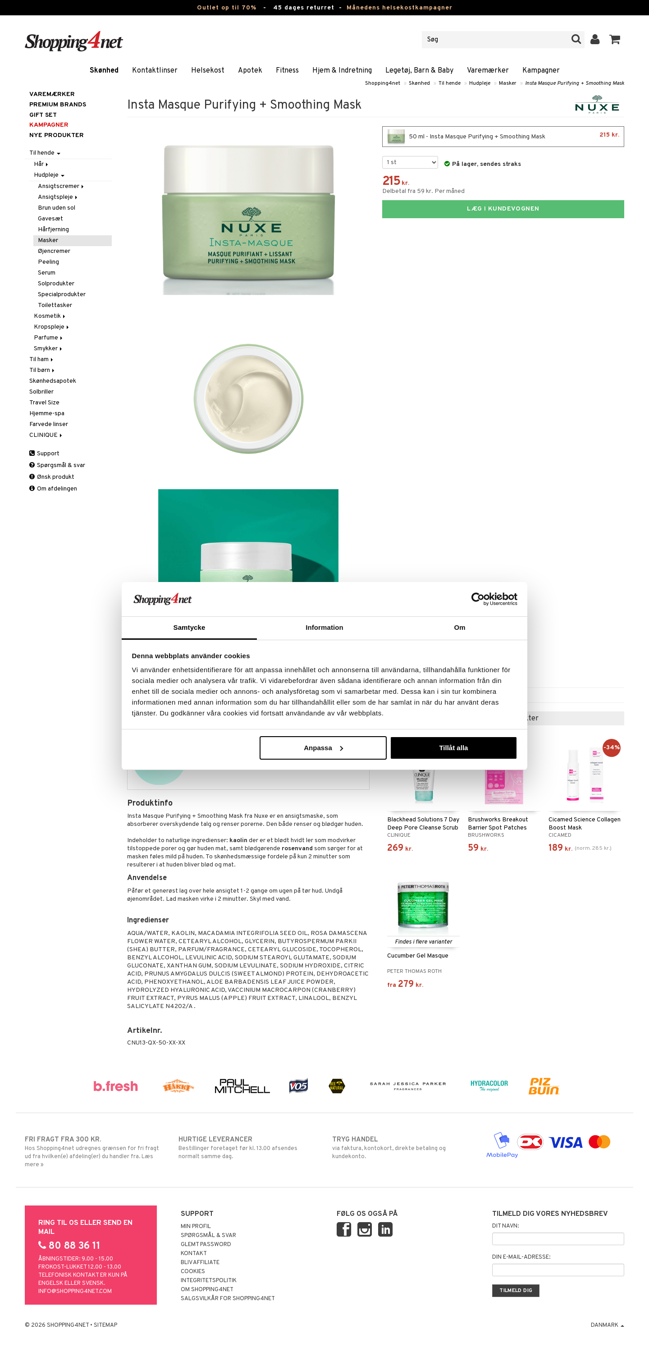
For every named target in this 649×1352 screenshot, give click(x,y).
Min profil (196, 1226)
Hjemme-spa (46, 413)
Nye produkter (56, 135)
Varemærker (488, 70)
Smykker (49, 349)
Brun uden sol (56, 208)
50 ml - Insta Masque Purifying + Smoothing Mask (503, 137)
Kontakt (194, 1253)
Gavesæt (50, 219)
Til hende (450, 83)
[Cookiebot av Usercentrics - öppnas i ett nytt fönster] (478, 599)
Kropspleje (52, 327)
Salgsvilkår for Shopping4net (228, 1298)
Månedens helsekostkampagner (399, 8)
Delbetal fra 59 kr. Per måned (423, 191)
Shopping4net (382, 83)
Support (44, 454)
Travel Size (44, 403)
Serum (46, 273)
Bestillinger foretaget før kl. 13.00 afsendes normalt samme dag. (247, 1147)
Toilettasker (55, 305)
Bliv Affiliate (200, 1262)
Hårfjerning (53, 230)
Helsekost (207, 70)
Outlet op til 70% (226, 8)
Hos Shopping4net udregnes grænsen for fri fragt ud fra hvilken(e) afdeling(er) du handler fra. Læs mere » (94, 1152)
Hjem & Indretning (342, 70)
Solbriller (41, 392)
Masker (507, 83)
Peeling (48, 262)
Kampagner (541, 70)
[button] (615, 39)
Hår (42, 164)
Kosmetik (50, 316)
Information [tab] (324, 627)
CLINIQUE (46, 435)
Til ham (42, 359)
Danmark (607, 1325)
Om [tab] (459, 627)
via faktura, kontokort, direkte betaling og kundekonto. (401, 1147)
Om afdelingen (53, 489)
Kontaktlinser (155, 70)
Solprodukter (56, 284)
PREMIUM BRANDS (57, 105)
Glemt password (206, 1244)
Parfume (49, 338)
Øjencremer (54, 251)
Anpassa (323, 748)
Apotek (250, 70)
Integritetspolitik (209, 1280)
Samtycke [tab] (190, 627)
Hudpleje (479, 83)
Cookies (193, 1271)
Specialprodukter (62, 294)
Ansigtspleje (58, 197)
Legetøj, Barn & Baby (419, 70)
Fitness (287, 70)
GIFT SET (43, 115)
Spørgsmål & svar (57, 465)
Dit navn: (505, 1226)
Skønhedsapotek (52, 381)
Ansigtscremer (61, 186)
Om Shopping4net (207, 1289)
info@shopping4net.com (75, 1291)
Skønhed (104, 70)
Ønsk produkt (51, 477)
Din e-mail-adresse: (521, 1257)
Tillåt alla (453, 748)
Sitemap (105, 1325)
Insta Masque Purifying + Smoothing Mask (574, 83)
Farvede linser (48, 424)
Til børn (42, 370)
